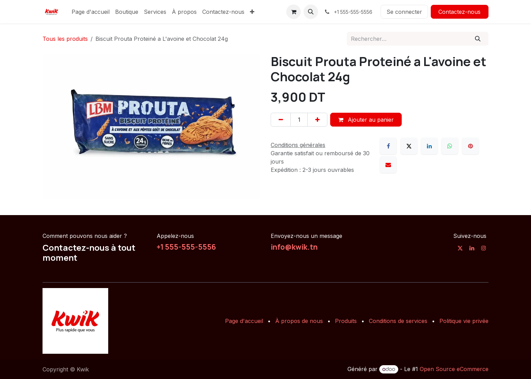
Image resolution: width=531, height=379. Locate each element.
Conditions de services (398, 320)
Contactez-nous (459, 11)
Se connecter (404, 11)
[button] (311, 11)
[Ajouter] (317, 120)
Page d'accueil (244, 320)
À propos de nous (299, 320)
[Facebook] (388, 146)
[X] (409, 146)
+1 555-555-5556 (186, 247)
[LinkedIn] (429, 146)
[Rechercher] (477, 39)
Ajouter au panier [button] (366, 119)
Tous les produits (65, 38)
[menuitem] (90, 12)
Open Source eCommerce (454, 369)
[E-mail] (388, 164)
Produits (346, 320)
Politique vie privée (463, 320)
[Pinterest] (470, 146)
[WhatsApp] (449, 146)
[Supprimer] (281, 120)
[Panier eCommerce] (293, 11)
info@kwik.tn (294, 247)
